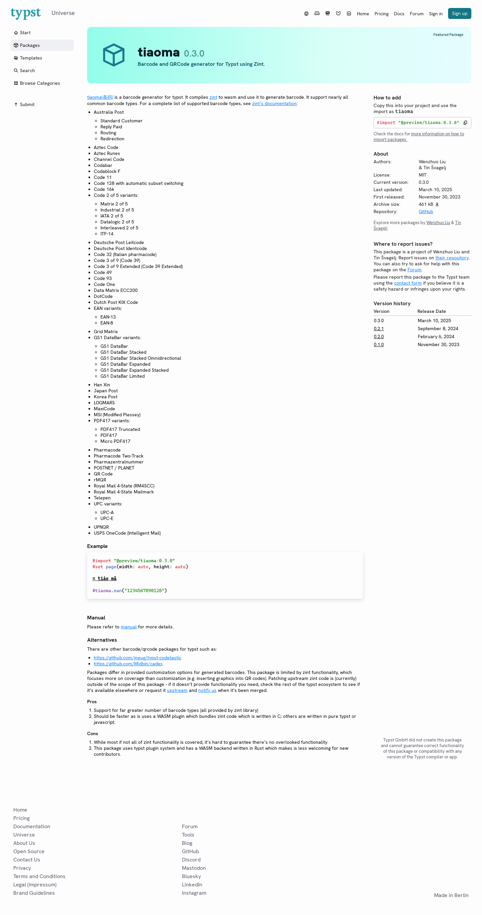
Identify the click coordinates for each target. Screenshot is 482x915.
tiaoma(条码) (100, 97)
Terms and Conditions (39, 876)
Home (363, 14)
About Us (24, 843)
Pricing (382, 14)
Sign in (436, 14)
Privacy (22, 867)
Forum (417, 14)
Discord (191, 859)
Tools (188, 834)
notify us (207, 690)
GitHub (426, 211)
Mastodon (194, 867)
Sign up (459, 13)
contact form (408, 283)
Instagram (194, 892)
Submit (24, 104)
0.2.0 (379, 336)
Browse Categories (36, 83)
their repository (452, 258)
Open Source (29, 851)
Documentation (31, 826)
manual (129, 627)
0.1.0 (379, 344)
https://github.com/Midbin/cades (128, 664)
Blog (187, 843)
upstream (177, 690)
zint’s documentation (274, 103)
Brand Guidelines (34, 892)
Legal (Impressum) (35, 884)
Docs (399, 14)
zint (213, 97)
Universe (24, 834)
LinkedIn (192, 884)
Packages (26, 45)
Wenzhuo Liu (438, 222)
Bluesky (191, 876)
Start (22, 33)
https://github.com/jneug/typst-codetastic (137, 658)
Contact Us (26, 859)
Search (24, 70)
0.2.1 (379, 328)
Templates (27, 58)
